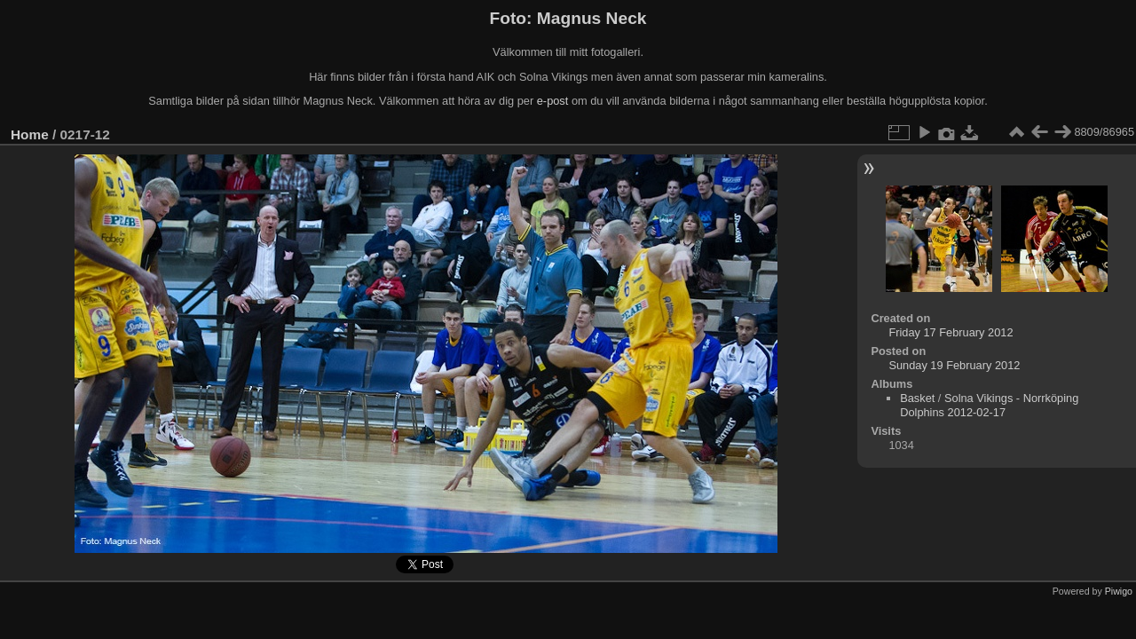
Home (30, 134)
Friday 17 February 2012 (950, 332)
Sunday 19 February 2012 (954, 365)
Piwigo (1118, 591)
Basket (917, 398)
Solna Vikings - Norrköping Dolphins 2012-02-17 (989, 405)
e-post (553, 100)
